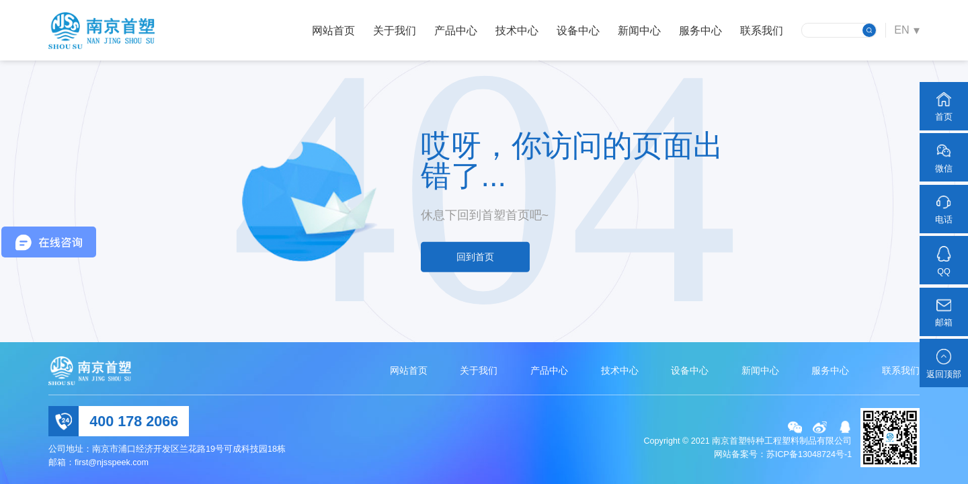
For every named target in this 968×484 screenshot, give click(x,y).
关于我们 (394, 30)
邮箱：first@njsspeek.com (98, 462)
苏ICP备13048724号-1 (809, 454)
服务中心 (700, 30)
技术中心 (516, 30)
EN (902, 30)
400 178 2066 (133, 421)
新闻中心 (639, 30)
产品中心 (455, 30)
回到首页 (475, 256)
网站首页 (333, 30)
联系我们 (761, 30)
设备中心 (578, 30)
